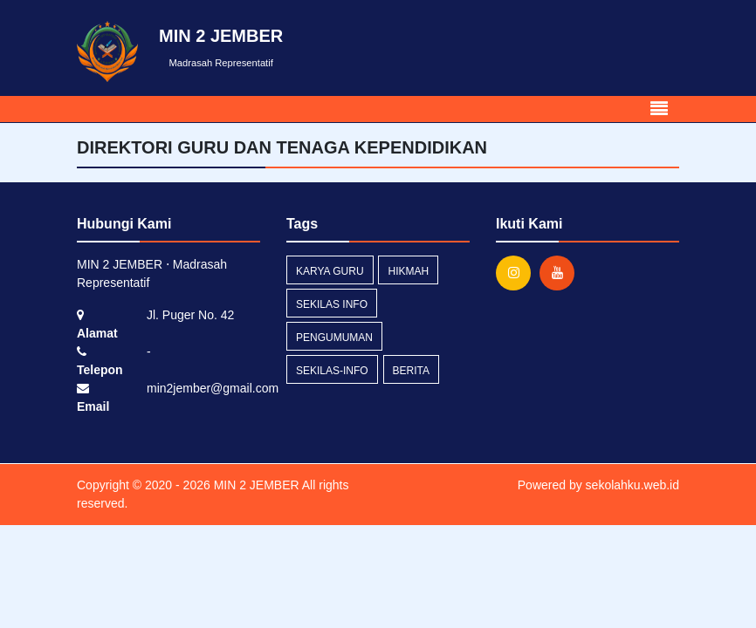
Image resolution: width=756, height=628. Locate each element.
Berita (411, 371)
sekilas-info (332, 371)
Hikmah (408, 271)
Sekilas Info (332, 304)
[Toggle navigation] (659, 109)
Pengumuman (334, 337)
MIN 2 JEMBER (254, 485)
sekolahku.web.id (632, 485)
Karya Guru (330, 271)
